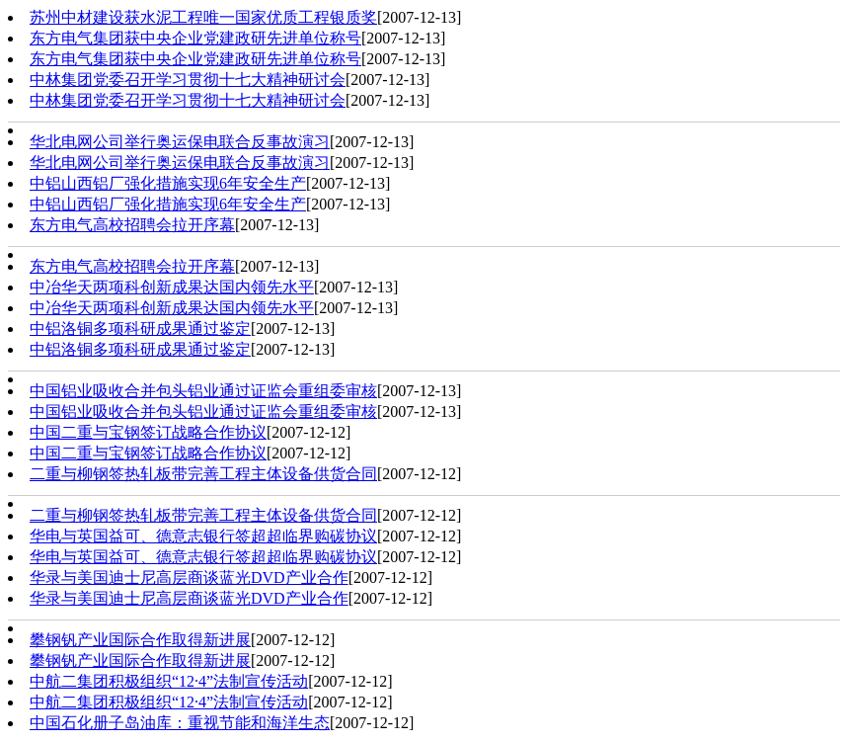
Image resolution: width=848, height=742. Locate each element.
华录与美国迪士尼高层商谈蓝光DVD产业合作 (189, 577)
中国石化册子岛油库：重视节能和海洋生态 (180, 722)
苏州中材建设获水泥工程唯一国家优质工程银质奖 (203, 17)
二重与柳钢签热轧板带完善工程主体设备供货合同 (203, 473)
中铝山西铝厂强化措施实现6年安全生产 (168, 183)
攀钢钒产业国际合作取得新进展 (140, 639)
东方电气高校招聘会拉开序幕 (132, 224)
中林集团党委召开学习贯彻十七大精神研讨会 (188, 79)
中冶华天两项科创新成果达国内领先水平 (172, 287)
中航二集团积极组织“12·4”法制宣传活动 (169, 681)
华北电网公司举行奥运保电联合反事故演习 (180, 141)
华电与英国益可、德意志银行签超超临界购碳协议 (203, 536)
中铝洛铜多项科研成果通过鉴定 (140, 328)
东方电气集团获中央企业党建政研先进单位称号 (195, 38)
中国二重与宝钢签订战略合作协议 (148, 432)
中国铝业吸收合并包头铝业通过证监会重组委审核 (203, 390)
